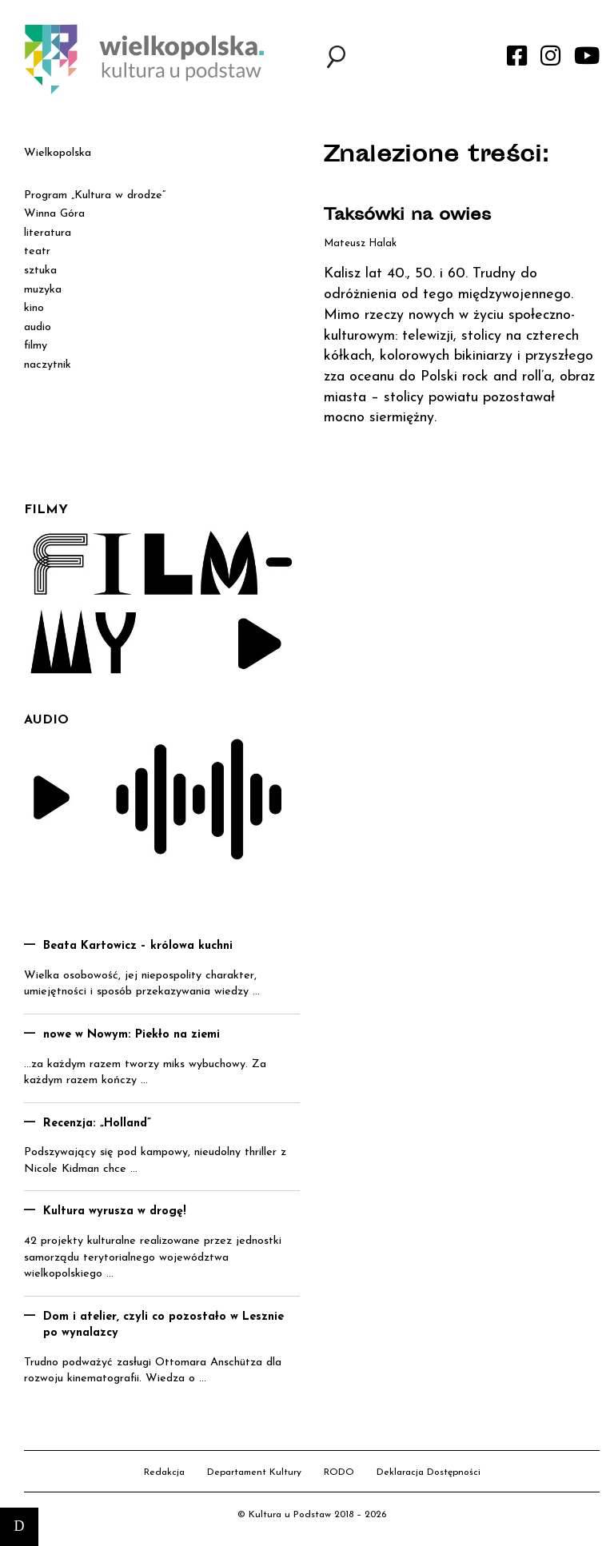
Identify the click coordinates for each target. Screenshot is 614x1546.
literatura (47, 233)
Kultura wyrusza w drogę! (114, 1211)
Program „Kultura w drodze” (94, 195)
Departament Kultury (254, 1472)
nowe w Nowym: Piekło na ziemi (131, 1035)
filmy (35, 346)
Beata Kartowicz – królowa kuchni (138, 946)
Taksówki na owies (407, 216)
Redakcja (164, 1472)
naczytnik (47, 365)
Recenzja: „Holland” (97, 1124)
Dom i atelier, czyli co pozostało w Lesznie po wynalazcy (163, 1325)
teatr (37, 251)
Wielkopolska (57, 153)
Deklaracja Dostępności (428, 1472)
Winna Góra (54, 214)
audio (37, 327)
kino (34, 308)
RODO (339, 1472)
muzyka (43, 290)
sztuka (40, 271)
